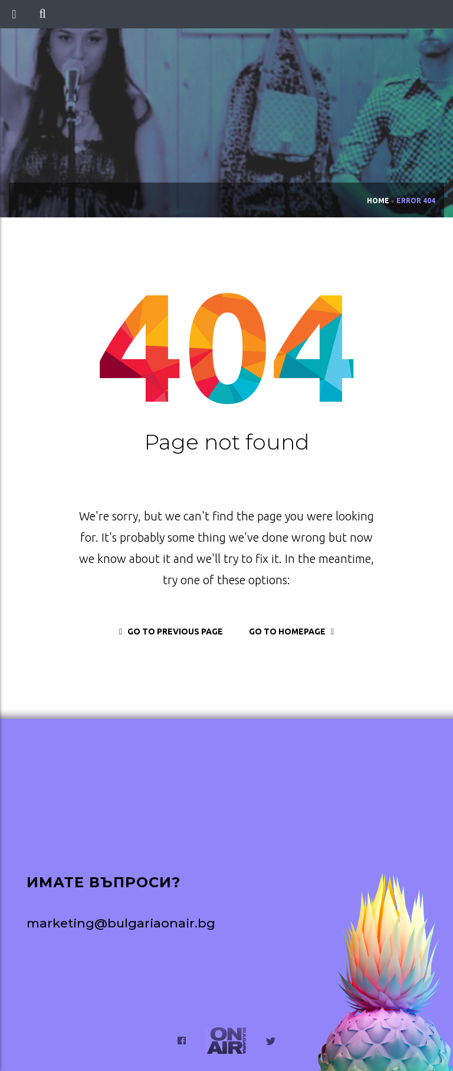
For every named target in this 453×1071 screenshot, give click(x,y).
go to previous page (171, 631)
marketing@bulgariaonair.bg (121, 923)
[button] (42, 14)
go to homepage (291, 631)
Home (378, 200)
